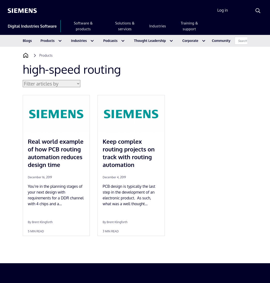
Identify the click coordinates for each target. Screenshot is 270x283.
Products (48, 41)
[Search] (258, 10)
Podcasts (110, 41)
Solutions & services (125, 26)
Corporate (190, 41)
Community (221, 41)
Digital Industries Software (32, 26)
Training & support (189, 26)
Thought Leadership (150, 41)
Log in (222, 10)
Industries (157, 26)
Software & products (83, 26)
